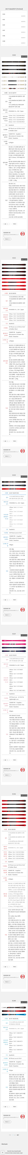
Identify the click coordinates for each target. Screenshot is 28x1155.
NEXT (18, 1135)
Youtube (18, 1152)
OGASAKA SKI (6, 232)
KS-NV (4, 41)
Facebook (14, 1152)
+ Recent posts (4, 1144)
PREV (10, 1135)
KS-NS (4, 35)
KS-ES (4, 19)
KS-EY (4, 30)
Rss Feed (6, 1152)
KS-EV (4, 25)
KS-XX (4, 14)
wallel (20, 1151)
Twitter (11, 1152)
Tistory (12, 1151)
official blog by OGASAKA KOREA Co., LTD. (11, 235)
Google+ (21, 1152)
